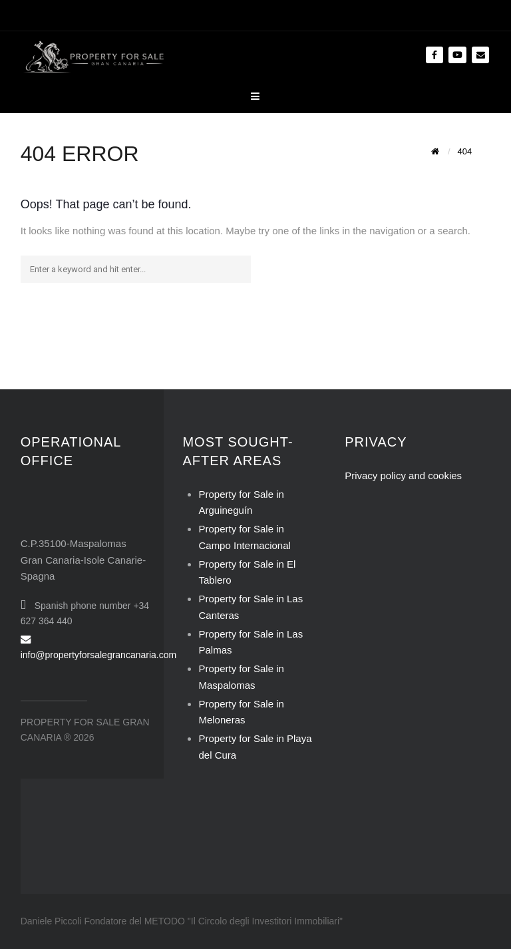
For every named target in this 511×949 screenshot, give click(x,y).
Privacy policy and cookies (403, 475)
